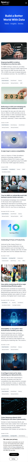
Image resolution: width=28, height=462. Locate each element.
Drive (19, 260)
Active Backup (14, 124)
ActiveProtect (13, 80)
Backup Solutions (14, 83)
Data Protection (5, 80)
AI (9, 302)
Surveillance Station (6, 171)
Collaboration (20, 258)
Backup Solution (5, 83)
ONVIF (23, 169)
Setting (13, 459)
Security (14, 302)
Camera (18, 169)
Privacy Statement (16, 447)
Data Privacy (13, 260)
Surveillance (12, 169)
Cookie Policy (6, 448)
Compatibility (4, 169)
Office (23, 260)
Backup (20, 80)
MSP (21, 83)
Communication (5, 260)
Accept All (14, 454)
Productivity (4, 258)
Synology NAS (12, 258)
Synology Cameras (16, 305)
